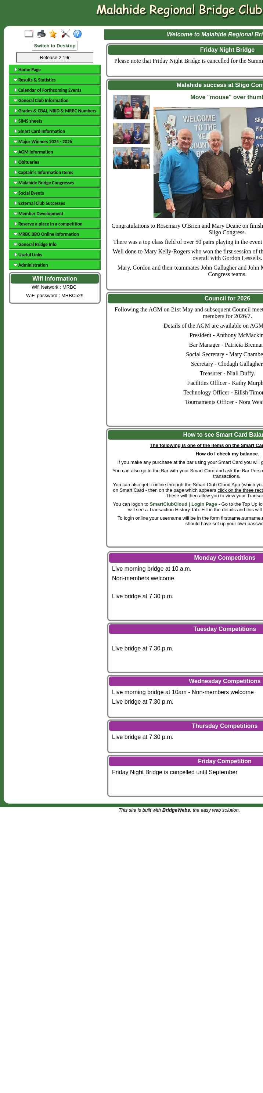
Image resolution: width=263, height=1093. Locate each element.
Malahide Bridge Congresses (44, 182)
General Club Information (41, 100)
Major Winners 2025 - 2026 (43, 141)
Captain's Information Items (43, 172)
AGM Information (33, 152)
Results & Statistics (34, 80)
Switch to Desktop (55, 45)
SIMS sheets (28, 121)
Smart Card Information (39, 131)
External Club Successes (39, 203)
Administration (31, 265)
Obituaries (26, 162)
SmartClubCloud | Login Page (183, 504)
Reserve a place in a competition (48, 224)
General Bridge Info (35, 244)
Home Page (27, 69)
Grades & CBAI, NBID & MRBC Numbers (55, 110)
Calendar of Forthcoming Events (47, 90)
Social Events (29, 193)
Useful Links (28, 254)
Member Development (38, 213)
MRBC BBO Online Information (46, 234)
